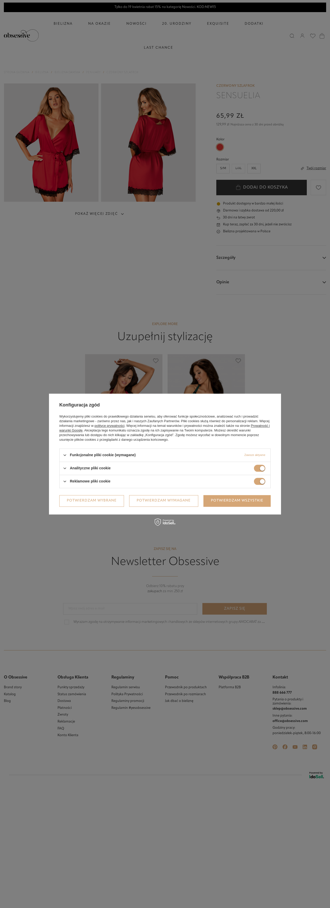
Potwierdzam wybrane (92, 501)
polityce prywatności (110, 426)
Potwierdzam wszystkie (237, 501)
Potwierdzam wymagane (164, 501)
